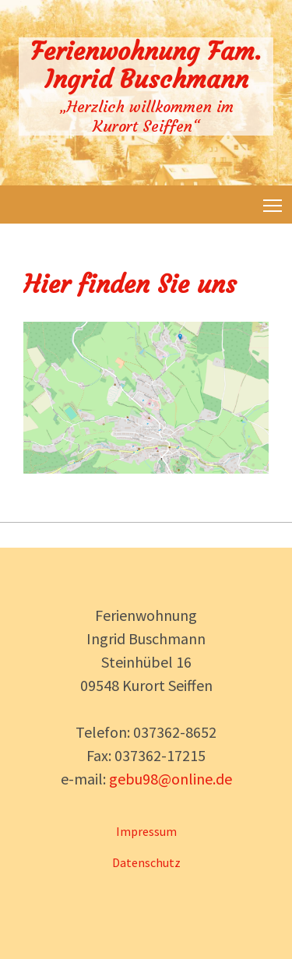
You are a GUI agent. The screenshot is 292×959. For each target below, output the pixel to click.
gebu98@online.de (170, 778)
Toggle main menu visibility (273, 202)
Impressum (146, 831)
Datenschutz (146, 862)
